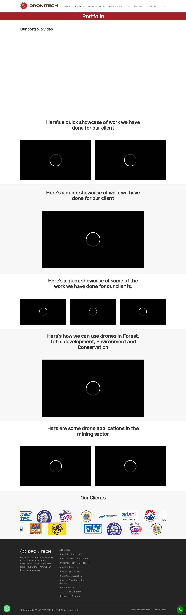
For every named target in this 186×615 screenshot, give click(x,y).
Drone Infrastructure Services (73, 554)
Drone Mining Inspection (70, 576)
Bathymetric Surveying (70, 596)
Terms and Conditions (140, 610)
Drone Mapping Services (70, 571)
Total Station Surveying (70, 592)
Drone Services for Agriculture (73, 558)
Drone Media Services (69, 567)
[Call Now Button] (180, 609)
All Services (64, 550)
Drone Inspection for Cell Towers (74, 563)
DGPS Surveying (67, 587)
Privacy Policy (160, 610)
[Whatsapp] (7, 608)
